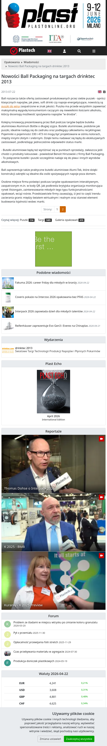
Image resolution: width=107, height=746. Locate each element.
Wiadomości (31, 62)
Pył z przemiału (29, 633)
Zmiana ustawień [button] (50, 739)
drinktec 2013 (57, 349)
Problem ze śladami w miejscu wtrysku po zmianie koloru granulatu (55, 624)
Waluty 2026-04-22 (53, 673)
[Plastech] (22, 51)
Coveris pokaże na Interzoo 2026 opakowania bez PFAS (49, 297)
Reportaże (53, 431)
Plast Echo (53, 363)
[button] (64, 51)
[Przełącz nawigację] (94, 51)
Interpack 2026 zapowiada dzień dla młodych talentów (49, 311)
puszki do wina (10, 106)
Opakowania (12, 62)
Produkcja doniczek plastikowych (40, 661)
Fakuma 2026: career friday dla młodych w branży (46, 282)
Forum (53, 616)
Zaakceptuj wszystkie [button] (79, 739)
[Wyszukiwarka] (79, 51)
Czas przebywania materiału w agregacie (45, 651)
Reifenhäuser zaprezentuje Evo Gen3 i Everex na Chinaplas (51, 326)
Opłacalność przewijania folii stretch (42, 642)
